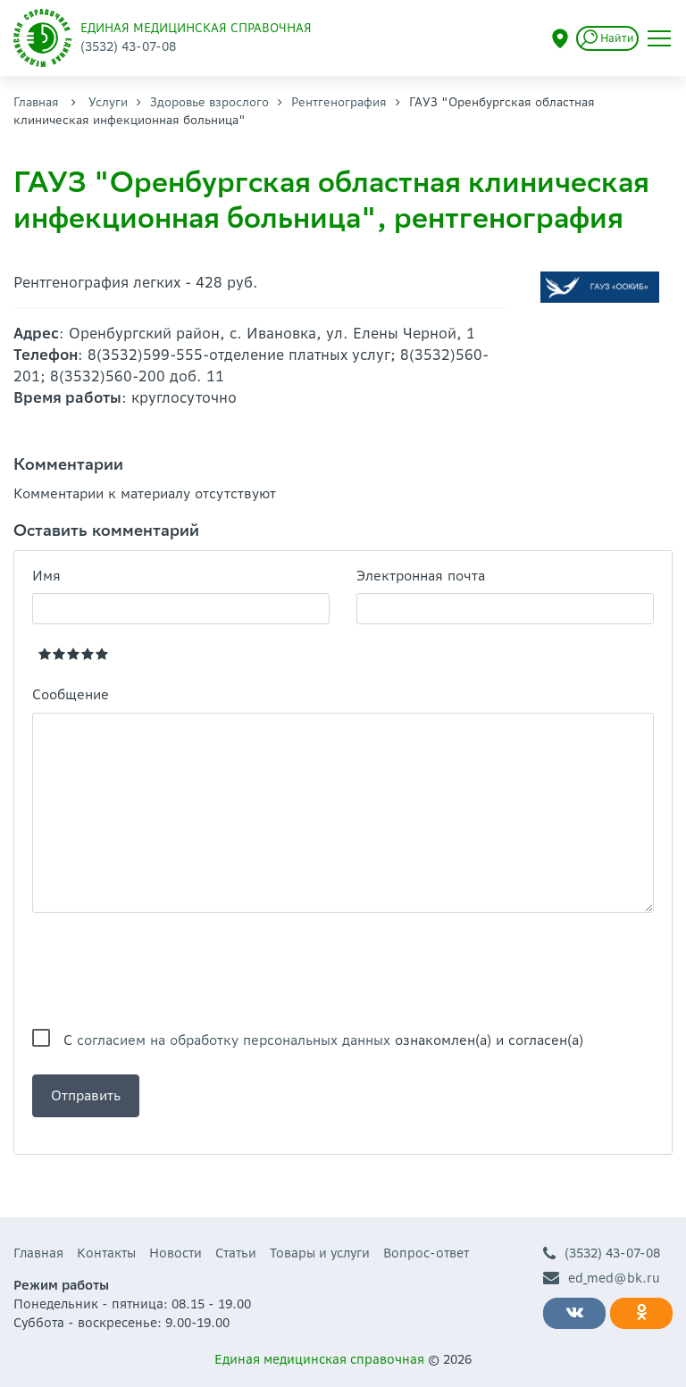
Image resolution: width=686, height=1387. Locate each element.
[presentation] (168, 971)
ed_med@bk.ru (601, 1278)
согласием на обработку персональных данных (233, 1040)
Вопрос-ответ (426, 1253)
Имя (46, 575)
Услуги (108, 102)
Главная (36, 102)
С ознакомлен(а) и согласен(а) (323, 1040)
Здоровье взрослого (209, 102)
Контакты (106, 1253)
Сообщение (70, 694)
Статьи (235, 1253)
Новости (175, 1253)
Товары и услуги (320, 1253)
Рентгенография (339, 102)
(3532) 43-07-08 (601, 1253)
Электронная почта (420, 575)
